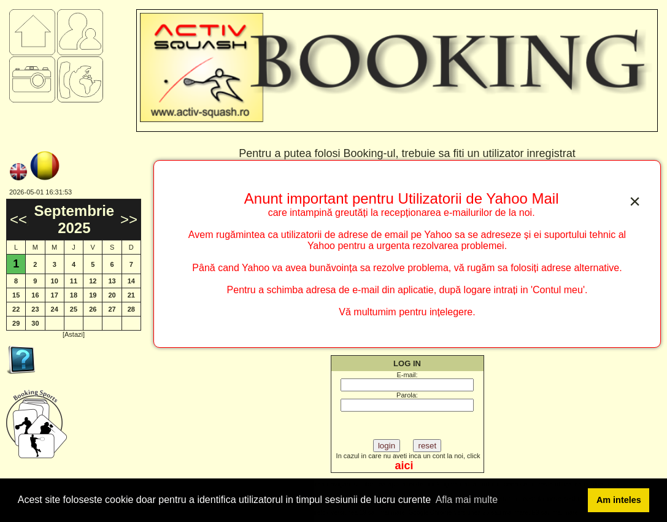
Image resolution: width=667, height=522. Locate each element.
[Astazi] (74, 334)
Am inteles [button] (618, 500)
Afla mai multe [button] (467, 499)
